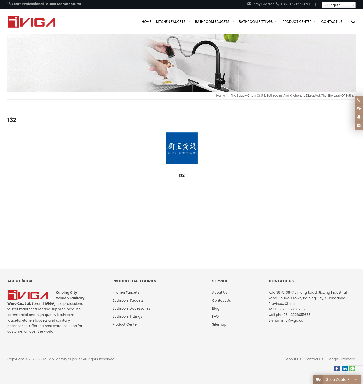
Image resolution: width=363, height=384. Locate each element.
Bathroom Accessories (131, 308)
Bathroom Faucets (127, 300)
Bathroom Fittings (127, 316)
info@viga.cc (261, 4)
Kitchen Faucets (125, 292)
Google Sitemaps (341, 359)
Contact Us (314, 359)
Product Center (125, 324)
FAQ (215, 316)
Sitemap (219, 324)
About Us (293, 359)
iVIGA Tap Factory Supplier (60, 359)
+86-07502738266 (293, 4)
